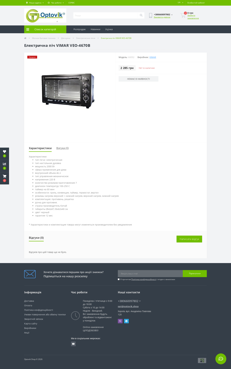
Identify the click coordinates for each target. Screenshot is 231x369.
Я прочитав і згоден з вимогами (147, 279)
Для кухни (65, 38)
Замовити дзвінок (162, 17)
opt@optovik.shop (128, 306)
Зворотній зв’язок (33, 319)
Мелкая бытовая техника (43, 38)
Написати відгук (189, 239)
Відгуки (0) (62, 148)
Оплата (28, 305)
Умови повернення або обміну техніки (45, 314)
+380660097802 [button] (129, 301)
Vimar (152, 57)
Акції (26, 332)
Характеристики (40, 148)
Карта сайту (30, 323)
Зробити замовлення (193, 17)
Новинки (95, 29)
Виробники (30, 328)
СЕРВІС (71, 2)
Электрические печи (85, 38)
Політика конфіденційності (143, 279)
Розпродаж (80, 29)
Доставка (29, 300)
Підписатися (195, 273)
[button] (35, 3)
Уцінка (109, 29)
